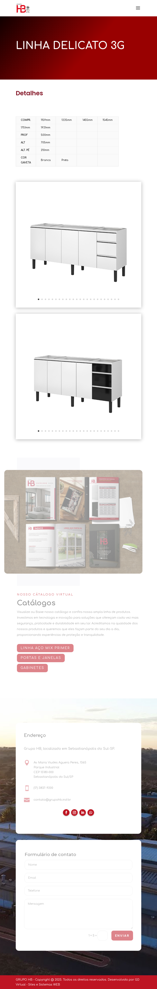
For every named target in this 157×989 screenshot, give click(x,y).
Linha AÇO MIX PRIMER (46, 648)
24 (118, 299)
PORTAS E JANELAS (42, 658)
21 (108, 299)
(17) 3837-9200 (43, 788)
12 (76, 299)
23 (115, 299)
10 (70, 299)
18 (97, 299)
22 (111, 299)
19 (101, 299)
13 (80, 299)
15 (87, 299)
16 (90, 299)
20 (104, 299)
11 (73, 299)
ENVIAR (122, 935)
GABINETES (33, 668)
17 (94, 299)
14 (83, 299)
